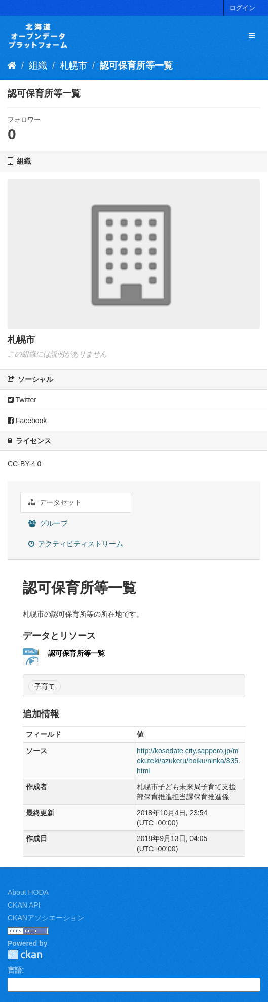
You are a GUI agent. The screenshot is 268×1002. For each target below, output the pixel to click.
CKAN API (24, 905)
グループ (48, 523)
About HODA (28, 892)
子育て (44, 686)
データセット (55, 502)
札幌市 (73, 65)
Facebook (27, 420)
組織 (38, 65)
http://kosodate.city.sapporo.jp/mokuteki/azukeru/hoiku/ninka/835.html (188, 761)
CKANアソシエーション (46, 918)
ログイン (242, 8)
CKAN (25, 954)
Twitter (22, 400)
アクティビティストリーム (75, 544)
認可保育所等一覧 (136, 65)
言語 (15, 970)
